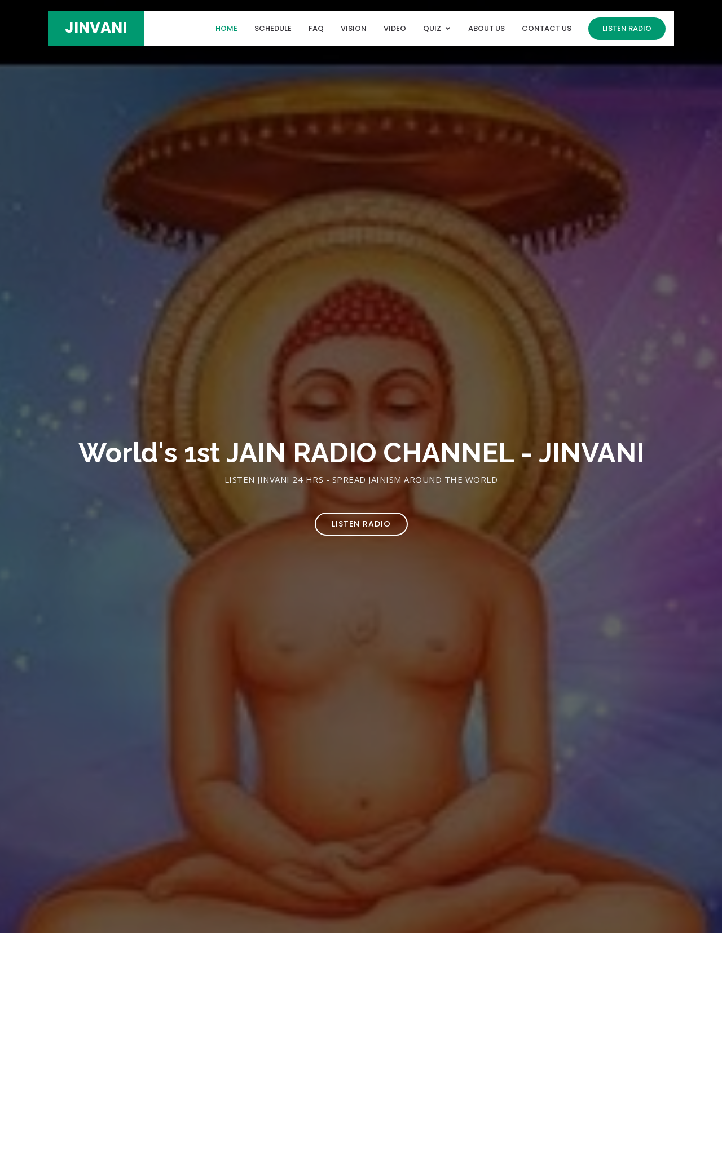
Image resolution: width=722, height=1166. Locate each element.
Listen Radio (626, 28)
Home (226, 28)
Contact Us (546, 28)
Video (395, 28)
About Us (486, 28)
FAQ (316, 28)
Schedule (273, 28)
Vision (354, 28)
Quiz (432, 28)
